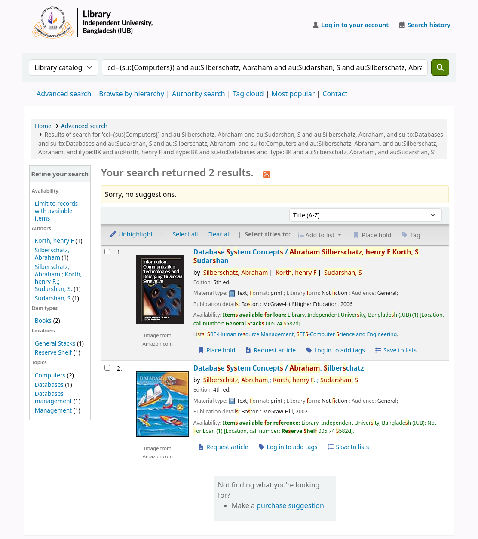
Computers (50, 375)
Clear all (218, 234)
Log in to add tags (335, 350)
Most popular (293, 93)
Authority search (198, 93)
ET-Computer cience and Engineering (347, 334)
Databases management (53, 397)
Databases (49, 384)
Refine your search (60, 174)
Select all (185, 234)
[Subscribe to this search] (266, 173)
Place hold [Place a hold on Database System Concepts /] (216, 350)
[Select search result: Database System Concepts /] (107, 251)
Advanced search (64, 93)
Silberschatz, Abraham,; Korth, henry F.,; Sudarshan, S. (58, 278)
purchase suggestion (290, 505)
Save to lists (395, 350)
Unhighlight (131, 234)
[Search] (440, 67)
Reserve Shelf (53, 352)
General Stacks (55, 343)
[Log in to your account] (350, 25)
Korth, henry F (54, 240)
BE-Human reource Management (250, 334)
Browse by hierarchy (131, 93)
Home (43, 126)
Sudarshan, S (53, 298)
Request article (270, 350)
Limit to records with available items (56, 210)
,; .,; (280, 380)
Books (43, 320)
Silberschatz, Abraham (52, 253)
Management (53, 410)
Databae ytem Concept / (306, 256)
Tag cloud (248, 93)
